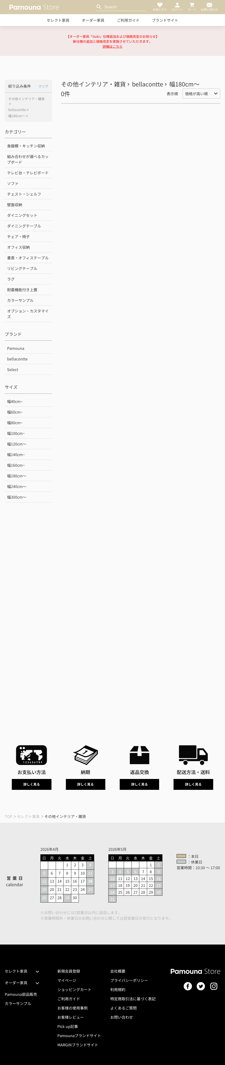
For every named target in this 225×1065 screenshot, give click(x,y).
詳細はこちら (113, 46)
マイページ (66, 980)
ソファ (12, 183)
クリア (43, 86)
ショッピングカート (74, 989)
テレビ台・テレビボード (28, 172)
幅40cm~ (15, 401)
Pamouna (15, 348)
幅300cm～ (16, 497)
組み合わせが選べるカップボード (28, 159)
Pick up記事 (67, 1026)
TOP (8, 816)
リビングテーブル (22, 268)
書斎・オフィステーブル (28, 258)
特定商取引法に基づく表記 (133, 998)
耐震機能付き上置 (22, 289)
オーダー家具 (93, 20)
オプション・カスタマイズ (28, 313)
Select (12, 369)
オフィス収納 (18, 247)
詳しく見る (31, 784)
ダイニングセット (22, 215)
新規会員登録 (68, 971)
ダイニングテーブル (24, 226)
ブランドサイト (165, 20)
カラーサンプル (20, 300)
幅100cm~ (16, 433)
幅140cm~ (16, 454)
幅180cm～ (16, 116)
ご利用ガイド (128, 20)
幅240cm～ (16, 486)
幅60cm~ (15, 412)
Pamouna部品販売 (21, 994)
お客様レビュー (70, 1017)
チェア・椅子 (18, 236)
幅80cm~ (15, 422)
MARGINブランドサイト (77, 1045)
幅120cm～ (16, 444)
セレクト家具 (58, 20)
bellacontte (17, 109)
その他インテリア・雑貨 (26, 99)
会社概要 (117, 971)
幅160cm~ (16, 465)
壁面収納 (14, 204)
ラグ (11, 279)
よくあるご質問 (123, 1008)
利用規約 (117, 989)
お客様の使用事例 (72, 1008)
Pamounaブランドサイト (79, 1035)
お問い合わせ (121, 1017)
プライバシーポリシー (129, 980)
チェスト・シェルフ (24, 194)
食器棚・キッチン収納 (26, 146)
